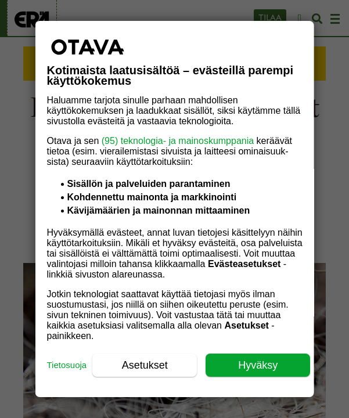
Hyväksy (258, 365)
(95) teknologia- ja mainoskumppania (177, 141)
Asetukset (144, 365)
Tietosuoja (66, 365)
